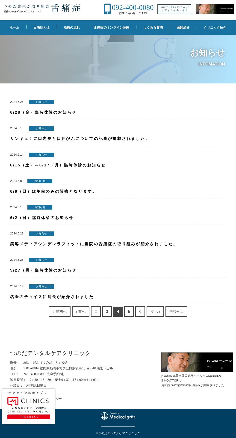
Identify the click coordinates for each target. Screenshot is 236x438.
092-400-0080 (132, 7)
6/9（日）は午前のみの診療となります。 (53, 191)
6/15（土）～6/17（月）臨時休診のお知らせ (58, 165)
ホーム (14, 27)
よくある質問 (153, 27)
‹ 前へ (81, 312)
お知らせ (41, 102)
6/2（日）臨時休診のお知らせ (42, 218)
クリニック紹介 (215, 27)
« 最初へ (60, 312)
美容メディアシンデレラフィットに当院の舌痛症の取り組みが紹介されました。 (94, 244)
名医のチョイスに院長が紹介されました (52, 297)
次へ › (155, 312)
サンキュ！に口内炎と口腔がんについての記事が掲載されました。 (80, 138)
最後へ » (176, 312)
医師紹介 (183, 27)
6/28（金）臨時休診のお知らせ (43, 112)
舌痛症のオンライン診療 (111, 27)
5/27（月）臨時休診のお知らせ (43, 270)
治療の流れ (72, 27)
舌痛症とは (41, 27)
